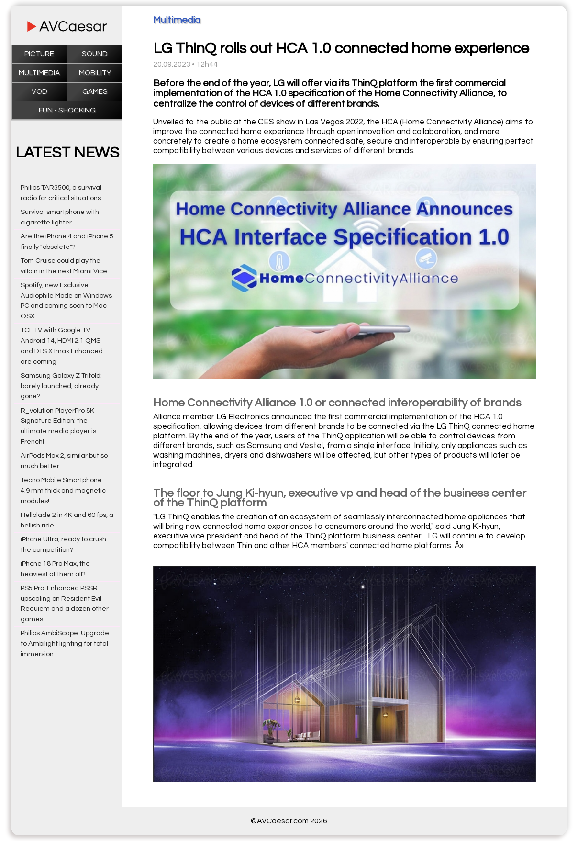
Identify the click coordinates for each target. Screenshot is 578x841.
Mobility (95, 73)
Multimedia (39, 73)
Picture (39, 53)
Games (95, 91)
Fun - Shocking (67, 110)
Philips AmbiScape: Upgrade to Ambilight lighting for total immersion (65, 643)
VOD (39, 91)
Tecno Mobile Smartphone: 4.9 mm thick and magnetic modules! (63, 490)
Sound (95, 53)
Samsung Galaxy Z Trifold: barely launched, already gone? (61, 386)
